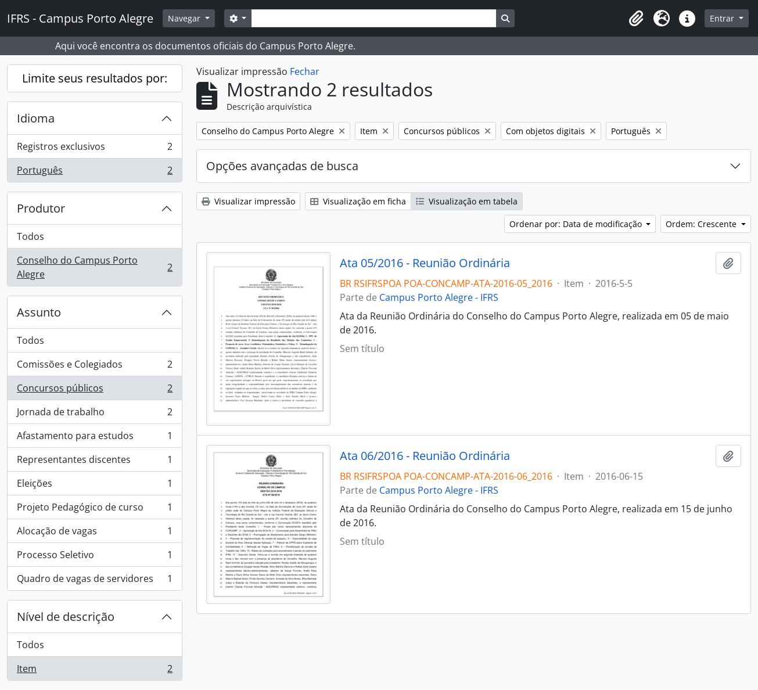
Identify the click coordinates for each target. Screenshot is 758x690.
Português (94, 172)
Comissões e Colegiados (94, 366)
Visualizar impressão (248, 201)
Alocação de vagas (94, 533)
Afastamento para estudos (94, 438)
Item (94, 671)
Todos (30, 236)
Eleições (94, 485)
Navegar (185, 18)
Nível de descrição (65, 616)
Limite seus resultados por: (94, 78)
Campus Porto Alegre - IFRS (438, 297)
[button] (636, 18)
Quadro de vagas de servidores (94, 581)
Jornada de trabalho (94, 414)
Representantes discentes (94, 462)
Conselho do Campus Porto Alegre (94, 267)
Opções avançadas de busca (282, 166)
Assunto (39, 312)
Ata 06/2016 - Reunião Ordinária (425, 456)
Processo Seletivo (94, 557)
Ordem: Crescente (702, 223)
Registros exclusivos (94, 149)
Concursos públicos (94, 390)
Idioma (36, 118)
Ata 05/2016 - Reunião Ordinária (425, 263)
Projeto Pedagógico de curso (94, 509)
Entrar (723, 18)
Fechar (304, 71)
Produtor (41, 208)
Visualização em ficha (358, 201)
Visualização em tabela (467, 201)
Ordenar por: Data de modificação (576, 223)
